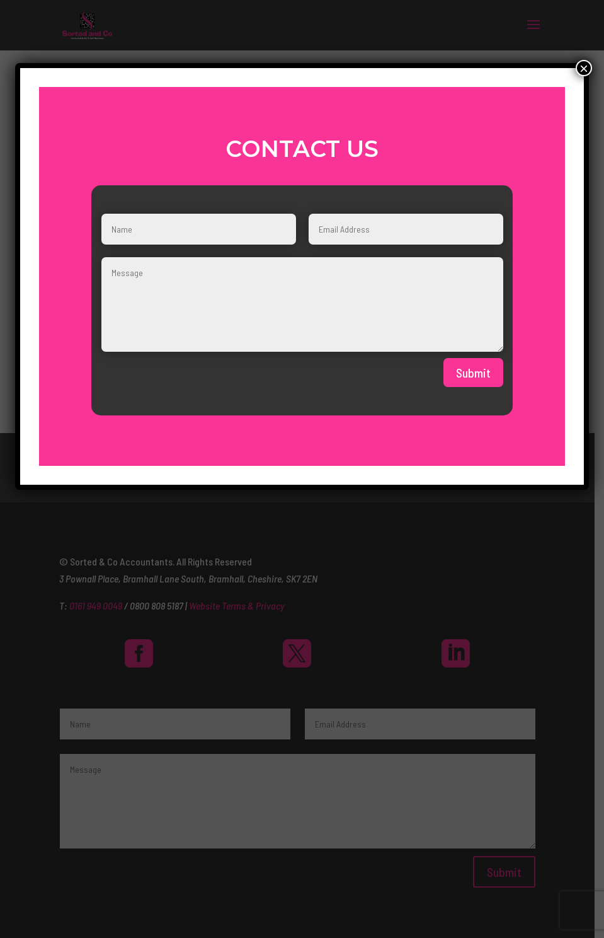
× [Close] (583, 68)
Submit (473, 372)
